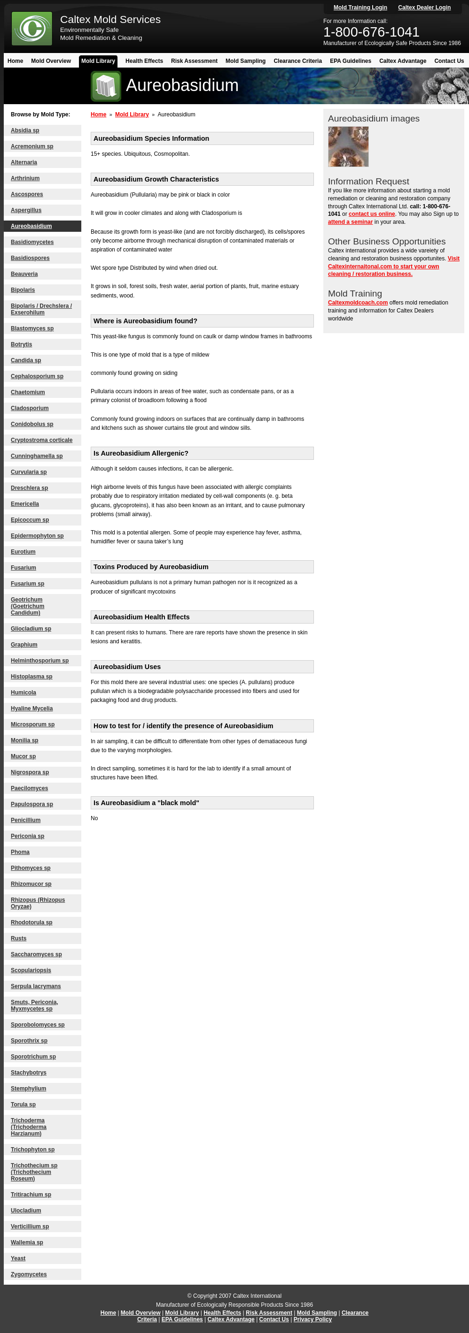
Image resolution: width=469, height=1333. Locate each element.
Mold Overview (51, 61)
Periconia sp (27, 836)
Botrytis (21, 344)
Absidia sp (25, 130)
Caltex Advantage (402, 61)
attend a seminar (350, 222)
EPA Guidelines (350, 61)
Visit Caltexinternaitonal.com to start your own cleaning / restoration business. (394, 266)
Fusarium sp (27, 583)
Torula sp (23, 1104)
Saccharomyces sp (36, 954)
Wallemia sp (27, 1242)
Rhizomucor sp (31, 884)
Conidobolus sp (32, 424)
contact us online (372, 214)
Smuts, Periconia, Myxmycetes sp (34, 1005)
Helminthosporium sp (40, 660)
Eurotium (23, 551)
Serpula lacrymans (36, 986)
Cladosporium (30, 408)
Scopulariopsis (31, 970)
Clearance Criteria (298, 61)
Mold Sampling (246, 61)
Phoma (20, 852)
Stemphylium (28, 1088)
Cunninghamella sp (37, 456)
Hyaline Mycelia (32, 708)
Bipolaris (23, 290)
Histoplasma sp (32, 676)
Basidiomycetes (32, 242)
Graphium (24, 644)
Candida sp (26, 360)
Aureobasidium (31, 226)
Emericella (25, 504)
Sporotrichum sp (33, 1056)
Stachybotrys (29, 1072)
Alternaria (24, 162)
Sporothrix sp (29, 1040)
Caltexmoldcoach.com (358, 302)
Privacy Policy (313, 1319)
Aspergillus (26, 210)
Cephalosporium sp (37, 376)
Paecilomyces (29, 788)
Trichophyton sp (33, 1149)
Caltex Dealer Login (424, 7)
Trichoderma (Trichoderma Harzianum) (29, 1127)
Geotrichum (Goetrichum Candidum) (27, 606)
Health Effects (144, 61)
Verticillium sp (30, 1226)
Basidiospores (30, 258)
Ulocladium (26, 1210)
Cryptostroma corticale (41, 440)
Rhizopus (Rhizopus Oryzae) (38, 903)
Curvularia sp (29, 472)
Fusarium (23, 567)
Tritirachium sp (31, 1194)
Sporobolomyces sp (38, 1024)
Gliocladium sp (31, 628)
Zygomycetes (29, 1274)
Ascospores (27, 194)
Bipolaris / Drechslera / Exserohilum (41, 309)
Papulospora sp (32, 804)
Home (15, 61)
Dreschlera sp (29, 488)
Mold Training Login (360, 7)
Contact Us (449, 61)
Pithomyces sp (31, 868)
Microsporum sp (33, 724)
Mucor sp (23, 756)
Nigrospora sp (30, 772)
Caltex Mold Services (110, 19)
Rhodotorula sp (32, 922)
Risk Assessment (194, 61)
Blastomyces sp (32, 328)
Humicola (23, 692)
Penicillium (25, 820)
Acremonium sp (32, 146)
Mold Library (98, 61)
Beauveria (24, 274)
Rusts (18, 938)
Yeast (18, 1258)
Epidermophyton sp (37, 536)
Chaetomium (28, 392)
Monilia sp (25, 740)
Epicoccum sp (30, 520)
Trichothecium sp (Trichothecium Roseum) (34, 1172)
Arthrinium (25, 178)
